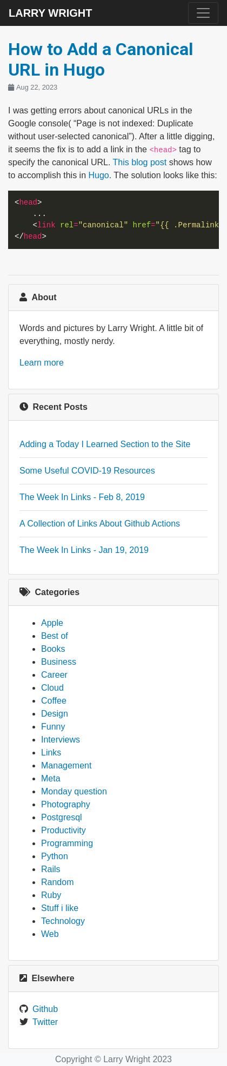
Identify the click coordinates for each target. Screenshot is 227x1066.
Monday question (74, 791)
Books (53, 648)
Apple (52, 623)
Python (54, 856)
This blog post (140, 162)
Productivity (63, 830)
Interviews (60, 739)
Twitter (45, 1022)
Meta (51, 778)
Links (51, 752)
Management (66, 765)
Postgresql (61, 817)
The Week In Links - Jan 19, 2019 (84, 550)
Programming (67, 843)
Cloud (52, 687)
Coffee (53, 700)
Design (54, 713)
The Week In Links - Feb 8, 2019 (82, 497)
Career (54, 674)
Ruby (51, 895)
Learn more (41, 362)
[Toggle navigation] (203, 13)
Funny (53, 726)
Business (58, 661)
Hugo (99, 175)
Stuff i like (59, 908)
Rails (51, 869)
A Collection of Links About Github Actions (99, 523)
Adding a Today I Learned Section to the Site (104, 444)
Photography (65, 804)
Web (50, 934)
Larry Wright (50, 13)
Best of (54, 635)
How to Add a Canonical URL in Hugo (100, 59)
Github (45, 1009)
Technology (63, 921)
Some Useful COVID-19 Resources (87, 470)
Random (57, 882)
